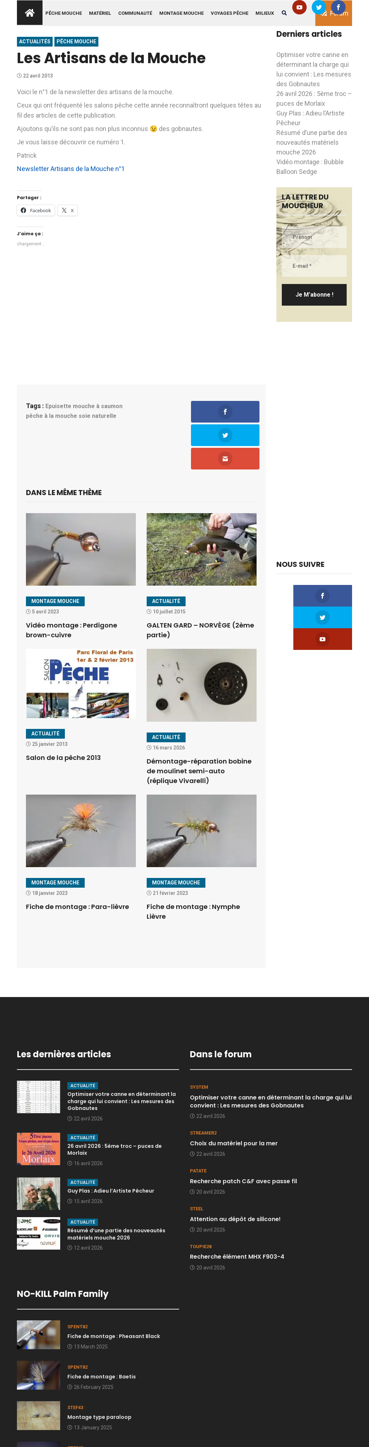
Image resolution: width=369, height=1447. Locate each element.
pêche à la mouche (51, 415)
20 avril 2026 (207, 1146)
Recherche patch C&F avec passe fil (243, 1135)
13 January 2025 (89, 1382)
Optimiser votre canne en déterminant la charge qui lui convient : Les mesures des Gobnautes (121, 1055)
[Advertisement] (141, 314)
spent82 (77, 1281)
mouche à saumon (98, 406)
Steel (196, 1163)
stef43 (75, 1361)
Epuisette (58, 406)
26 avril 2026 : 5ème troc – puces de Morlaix (114, 1104)
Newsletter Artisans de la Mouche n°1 (71, 168)
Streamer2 (203, 1087)
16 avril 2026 (85, 1117)
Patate (198, 1125)
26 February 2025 (90, 1341)
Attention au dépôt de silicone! (235, 1173)
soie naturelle (97, 415)
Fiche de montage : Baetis (101, 1331)
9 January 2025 (88, 1422)
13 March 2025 (87, 1301)
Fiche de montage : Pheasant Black (113, 1290)
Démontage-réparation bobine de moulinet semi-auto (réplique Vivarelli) (199, 725)
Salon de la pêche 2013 (63, 711)
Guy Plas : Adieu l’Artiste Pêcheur (110, 1145)
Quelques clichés (89, 1412)
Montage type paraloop (99, 1371)
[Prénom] (314, 237)
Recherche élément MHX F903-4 (237, 1211)
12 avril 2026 (85, 1202)
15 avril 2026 (85, 1155)
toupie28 (201, 1200)
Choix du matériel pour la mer (234, 1097)
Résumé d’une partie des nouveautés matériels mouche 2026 (311, 142)
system (199, 1041)
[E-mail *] (314, 266)
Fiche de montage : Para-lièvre (77, 860)
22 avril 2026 (85, 1073)
